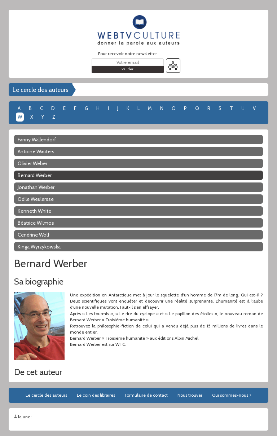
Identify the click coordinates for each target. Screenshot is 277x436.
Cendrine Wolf (33, 235)
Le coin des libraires (96, 395)
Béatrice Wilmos (36, 223)
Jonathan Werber (36, 187)
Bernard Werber (35, 175)
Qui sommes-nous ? (231, 395)
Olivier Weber (32, 163)
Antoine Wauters (36, 151)
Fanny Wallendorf (37, 139)
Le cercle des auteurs (41, 89)
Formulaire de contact (146, 395)
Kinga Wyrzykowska (39, 246)
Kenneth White (34, 211)
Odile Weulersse (36, 199)
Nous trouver (189, 395)
